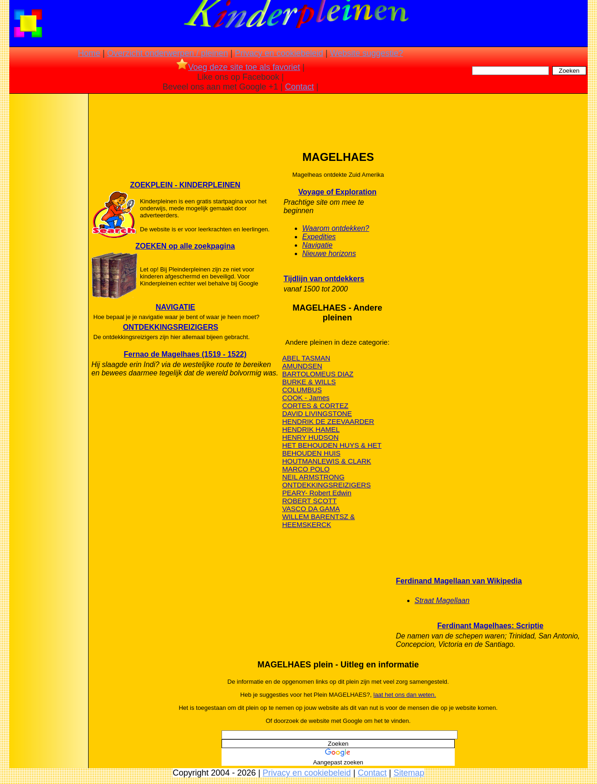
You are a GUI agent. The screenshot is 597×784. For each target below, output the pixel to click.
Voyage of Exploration (337, 192)
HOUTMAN (300, 461)
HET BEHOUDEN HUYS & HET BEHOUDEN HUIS (332, 449)
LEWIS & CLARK (344, 461)
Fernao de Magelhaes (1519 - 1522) (185, 354)
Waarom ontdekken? (335, 228)
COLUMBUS (302, 390)
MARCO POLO (306, 469)
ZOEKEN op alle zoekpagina (185, 246)
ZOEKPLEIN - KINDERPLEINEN (185, 185)
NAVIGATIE (175, 307)
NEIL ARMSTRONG (313, 477)
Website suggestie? (366, 53)
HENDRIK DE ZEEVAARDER (328, 421)
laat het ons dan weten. (405, 694)
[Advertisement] (48, 242)
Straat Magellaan (442, 600)
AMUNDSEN (302, 366)
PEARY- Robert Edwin (316, 493)
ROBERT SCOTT (309, 501)
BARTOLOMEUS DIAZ (318, 374)
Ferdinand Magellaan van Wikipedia (459, 581)
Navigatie (317, 245)
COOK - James (306, 398)
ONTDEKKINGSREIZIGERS (170, 327)
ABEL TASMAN (306, 358)
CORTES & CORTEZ (315, 405)
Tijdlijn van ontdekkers (324, 279)
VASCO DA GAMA (311, 509)
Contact (299, 86)
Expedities (319, 237)
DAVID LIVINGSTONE (317, 413)
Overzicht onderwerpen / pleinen (167, 53)
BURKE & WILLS (309, 382)
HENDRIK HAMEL (311, 429)
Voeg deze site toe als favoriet (238, 67)
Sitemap (409, 772)
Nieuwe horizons (329, 253)
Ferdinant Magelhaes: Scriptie (490, 626)
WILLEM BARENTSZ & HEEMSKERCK (318, 520)
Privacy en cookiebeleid (279, 53)
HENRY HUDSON (310, 437)
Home (89, 53)
